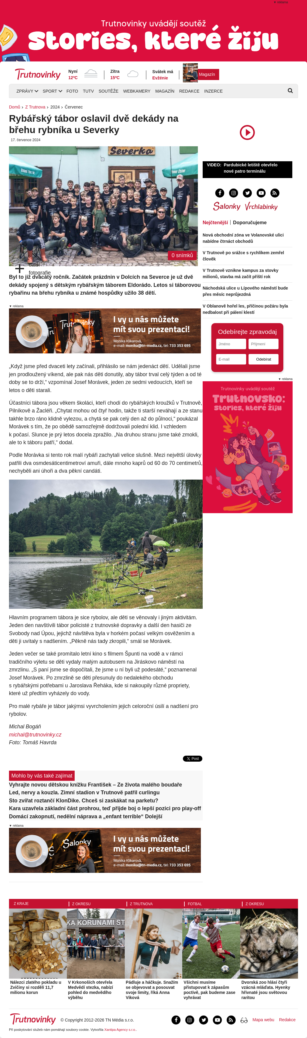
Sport (50, 91)
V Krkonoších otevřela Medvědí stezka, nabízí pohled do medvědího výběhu (90, 990)
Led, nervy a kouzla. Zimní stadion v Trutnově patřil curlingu (84, 793)
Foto (72, 91)
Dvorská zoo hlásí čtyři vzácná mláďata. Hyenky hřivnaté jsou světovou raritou (265, 990)
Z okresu (81, 904)
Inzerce (213, 91)
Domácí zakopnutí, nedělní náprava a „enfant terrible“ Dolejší (85, 816)
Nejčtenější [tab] (215, 222)
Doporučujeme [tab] (250, 222)
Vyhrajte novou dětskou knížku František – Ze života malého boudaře (95, 785)
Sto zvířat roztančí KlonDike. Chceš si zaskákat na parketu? (83, 801)
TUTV (88, 91)
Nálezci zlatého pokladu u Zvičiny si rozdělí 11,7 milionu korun (35, 987)
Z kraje (21, 904)
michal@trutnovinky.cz (35, 735)
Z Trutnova (35, 107)
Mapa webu (263, 1019)
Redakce (189, 91)
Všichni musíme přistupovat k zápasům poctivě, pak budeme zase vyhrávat (209, 990)
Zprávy (24, 91)
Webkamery (137, 91)
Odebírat (263, 359)
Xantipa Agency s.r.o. (120, 1029)
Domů (14, 107)
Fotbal (195, 904)
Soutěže (108, 91)
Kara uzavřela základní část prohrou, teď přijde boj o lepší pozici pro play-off (105, 808)
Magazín (207, 74)
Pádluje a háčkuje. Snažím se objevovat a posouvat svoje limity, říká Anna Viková (152, 990)
